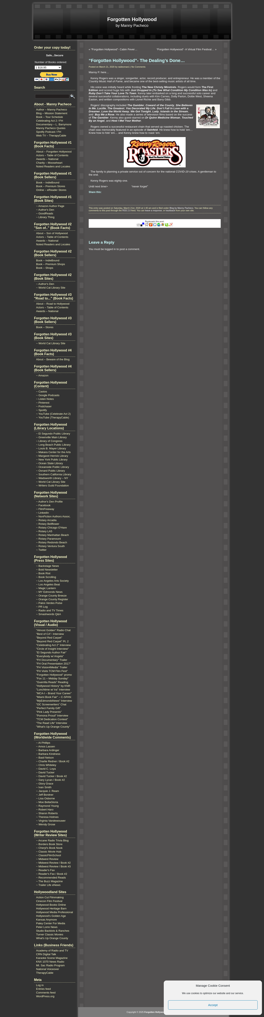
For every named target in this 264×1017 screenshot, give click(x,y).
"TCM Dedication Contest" (52, 719)
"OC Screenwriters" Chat (51, 704)
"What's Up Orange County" (53, 726)
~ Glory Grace (44, 783)
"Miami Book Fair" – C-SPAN (53, 697)
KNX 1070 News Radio (50, 961)
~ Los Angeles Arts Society (52, 580)
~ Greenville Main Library (51, 437)
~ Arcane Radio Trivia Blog (52, 840)
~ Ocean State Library (49, 463)
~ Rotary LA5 (44, 531)
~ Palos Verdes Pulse (49, 603)
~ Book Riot (43, 573)
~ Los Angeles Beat (48, 584)
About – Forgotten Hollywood (54, 151)
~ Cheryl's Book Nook (49, 847)
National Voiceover (47, 969)
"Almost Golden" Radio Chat (53, 630)
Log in (40, 985)
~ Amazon (42, 375)
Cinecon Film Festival (49, 901)
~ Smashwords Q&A (48, 614)
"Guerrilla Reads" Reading (52, 682)
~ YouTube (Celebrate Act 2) (53, 413)
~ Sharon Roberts (47, 813)
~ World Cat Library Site (50, 287)
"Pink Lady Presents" (49, 711)
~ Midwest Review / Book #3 (53, 866)
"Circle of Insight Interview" (52, 648)
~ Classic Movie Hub (48, 851)
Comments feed (45, 992)
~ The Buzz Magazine (49, 881)
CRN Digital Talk (46, 954)
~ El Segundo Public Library (53, 433)
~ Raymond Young (47, 805)
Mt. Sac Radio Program (50, 965)
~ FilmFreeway (45, 509)
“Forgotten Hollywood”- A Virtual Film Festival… (185, 49)
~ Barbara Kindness (48, 753)
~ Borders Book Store (49, 844)
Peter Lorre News (47, 927)
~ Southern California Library (53, 474)
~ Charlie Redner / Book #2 (52, 761)
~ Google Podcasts (47, 395)
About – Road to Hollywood (53, 303)
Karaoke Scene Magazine (52, 957)
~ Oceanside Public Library (52, 467)
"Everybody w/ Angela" (50, 656)
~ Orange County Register (52, 599)
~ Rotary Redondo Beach (51, 542)
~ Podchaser (44, 406)
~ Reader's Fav (45, 870)
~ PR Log (42, 606)
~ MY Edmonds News (49, 591)
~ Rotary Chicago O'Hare (51, 527)
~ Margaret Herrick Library (52, 455)
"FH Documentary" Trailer (51, 659)
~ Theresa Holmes (47, 817)
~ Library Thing (45, 217)
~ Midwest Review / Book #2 (53, 862)
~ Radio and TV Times (49, 610)
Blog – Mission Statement (51, 113)
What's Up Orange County (52, 938)
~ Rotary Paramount (48, 538)
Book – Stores (44, 327)
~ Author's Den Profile (49, 501)
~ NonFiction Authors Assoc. (53, 516)
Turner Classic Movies (49, 934)
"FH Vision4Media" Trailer (51, 667)
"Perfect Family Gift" (48, 708)
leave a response (153, 210)
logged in (110, 249)
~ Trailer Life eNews (48, 885)
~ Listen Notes (45, 398)
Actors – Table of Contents (52, 155)
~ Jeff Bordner (44, 794)
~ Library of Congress (49, 441)
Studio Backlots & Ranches (52, 930)
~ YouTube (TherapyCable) (52, 417)
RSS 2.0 (126, 210)
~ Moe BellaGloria (47, 802)
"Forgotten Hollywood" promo (54, 674)
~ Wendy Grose (45, 824)
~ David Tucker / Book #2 (51, 776)
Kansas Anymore (46, 919)
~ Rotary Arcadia (46, 520)
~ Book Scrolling (46, 577)
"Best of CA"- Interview (50, 633)
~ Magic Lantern (46, 588)
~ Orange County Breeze (51, 595)
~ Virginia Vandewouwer (51, 820)
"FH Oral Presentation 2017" (53, 663)
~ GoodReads (44, 213)
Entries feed (43, 988)
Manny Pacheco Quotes (50, 128)
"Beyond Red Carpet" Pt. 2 (52, 641)
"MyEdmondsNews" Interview (54, 700)
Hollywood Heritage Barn (51, 908)
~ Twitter (41, 549)
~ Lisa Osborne (45, 798)
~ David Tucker (45, 772)
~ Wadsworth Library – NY (52, 478)
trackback (170, 210)
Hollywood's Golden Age (51, 915)
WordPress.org (45, 996)
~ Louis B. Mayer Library (51, 448)
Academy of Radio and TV (52, 950)
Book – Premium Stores (50, 186)
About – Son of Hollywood (52, 233)
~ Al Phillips (43, 742)
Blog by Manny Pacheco (181, 208)
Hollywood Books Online (51, 904)
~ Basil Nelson (45, 757)
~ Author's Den (45, 209)
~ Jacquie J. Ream (47, 791)
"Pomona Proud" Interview (52, 715)
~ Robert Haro (44, 809)
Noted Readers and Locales (53, 166)
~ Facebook (43, 505)
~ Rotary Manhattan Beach (52, 535)
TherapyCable (44, 972)
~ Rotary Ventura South (50, 546)
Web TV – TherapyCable (51, 135)
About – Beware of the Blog (53, 359)
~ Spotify (41, 410)
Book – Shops (44, 267)
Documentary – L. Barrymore (53, 124)
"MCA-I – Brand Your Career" (54, 693)
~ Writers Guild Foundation (52, 485)
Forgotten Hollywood (132, 19)
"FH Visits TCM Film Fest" (52, 671)
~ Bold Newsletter (47, 569)
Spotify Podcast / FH (48, 131)
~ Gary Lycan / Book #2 (50, 779)
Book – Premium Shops (50, 264)
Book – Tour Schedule (49, 117)
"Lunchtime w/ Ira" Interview (53, 689)
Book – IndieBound (47, 182)
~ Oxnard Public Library (50, 470)
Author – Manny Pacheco (51, 109)
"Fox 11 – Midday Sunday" (52, 678)
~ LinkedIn (42, 512)
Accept (213, 1005)
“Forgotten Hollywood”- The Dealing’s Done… (137, 60)
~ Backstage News (47, 565)
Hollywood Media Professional (54, 912)
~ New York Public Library (51, 459)
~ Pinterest (42, 402)
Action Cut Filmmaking (50, 897)
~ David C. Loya (46, 768)
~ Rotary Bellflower (47, 523)
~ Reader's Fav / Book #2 (51, 873)
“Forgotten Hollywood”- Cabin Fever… (114, 49)
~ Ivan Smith (43, 787)
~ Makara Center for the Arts (53, 452)
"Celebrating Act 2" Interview (53, 645)
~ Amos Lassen (45, 746)
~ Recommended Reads (51, 877)
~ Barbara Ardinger (47, 750)
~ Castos (41, 391)
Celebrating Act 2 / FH (49, 120)
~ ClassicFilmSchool (48, 855)
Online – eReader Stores (51, 189)
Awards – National (47, 159)
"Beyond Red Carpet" (49, 637)
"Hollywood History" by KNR (53, 685)
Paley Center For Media (50, 923)
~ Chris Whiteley (46, 765)
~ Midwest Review (47, 859)
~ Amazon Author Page (50, 206)
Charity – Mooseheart (49, 162)
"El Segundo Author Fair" (51, 652)
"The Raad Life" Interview (51, 723)
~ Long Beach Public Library (53, 444)
